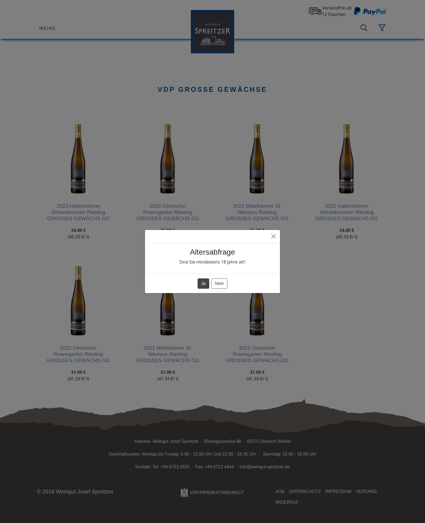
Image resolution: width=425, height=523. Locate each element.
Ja (203, 283)
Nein (219, 283)
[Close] (273, 236)
